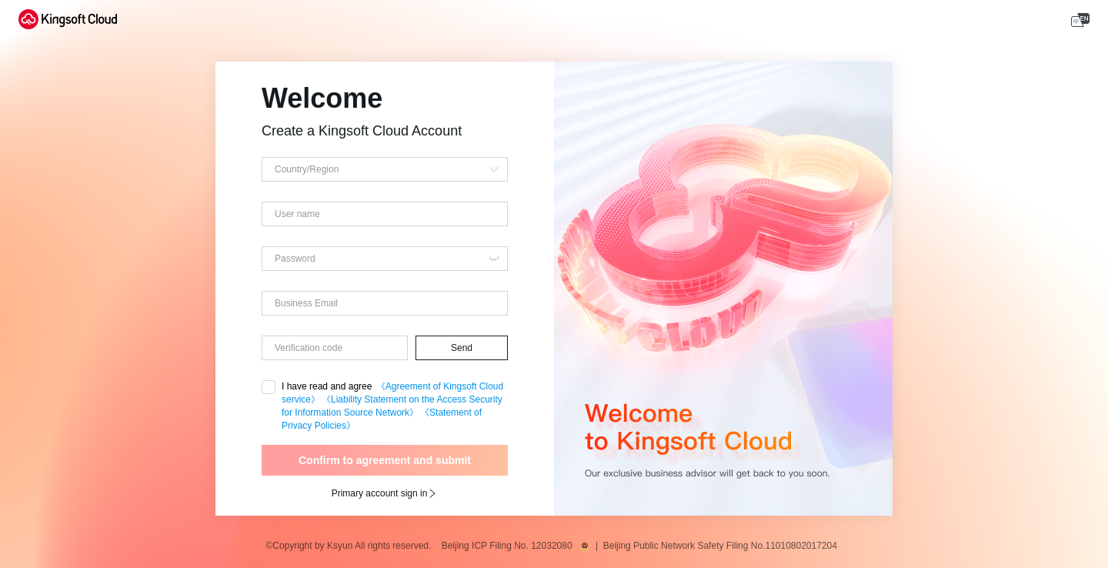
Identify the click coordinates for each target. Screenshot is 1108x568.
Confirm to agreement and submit (385, 460)
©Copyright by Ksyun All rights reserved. (352, 545)
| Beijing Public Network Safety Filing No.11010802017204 (719, 545)
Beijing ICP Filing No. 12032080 (510, 545)
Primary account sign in (385, 493)
